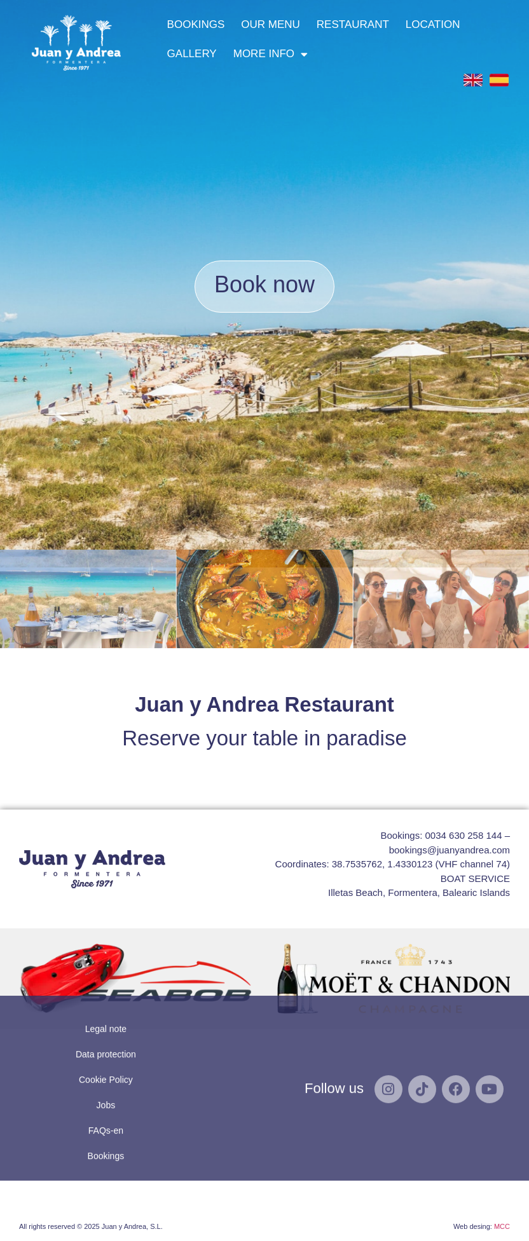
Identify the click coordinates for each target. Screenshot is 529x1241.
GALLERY (192, 54)
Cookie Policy (106, 988)
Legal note (106, 937)
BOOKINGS (196, 24)
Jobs (106, 1013)
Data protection (106, 963)
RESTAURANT (353, 24)
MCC (502, 1226)
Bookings (106, 1064)
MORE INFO (270, 54)
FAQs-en (105, 1039)
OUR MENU (270, 24)
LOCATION (433, 24)
